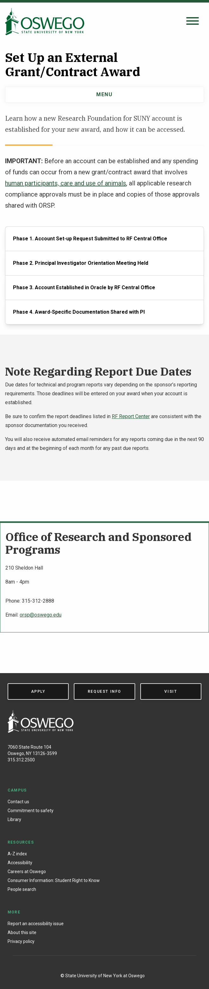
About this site (22, 932)
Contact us (18, 801)
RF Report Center (131, 416)
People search (22, 889)
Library (14, 819)
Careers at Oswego (27, 871)
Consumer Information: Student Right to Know (54, 880)
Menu (104, 94)
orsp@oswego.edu (40, 615)
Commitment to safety (31, 810)
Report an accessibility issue (36, 923)
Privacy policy (21, 941)
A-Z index (17, 853)
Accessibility (20, 862)
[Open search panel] (192, 21)
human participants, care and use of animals (65, 183)
